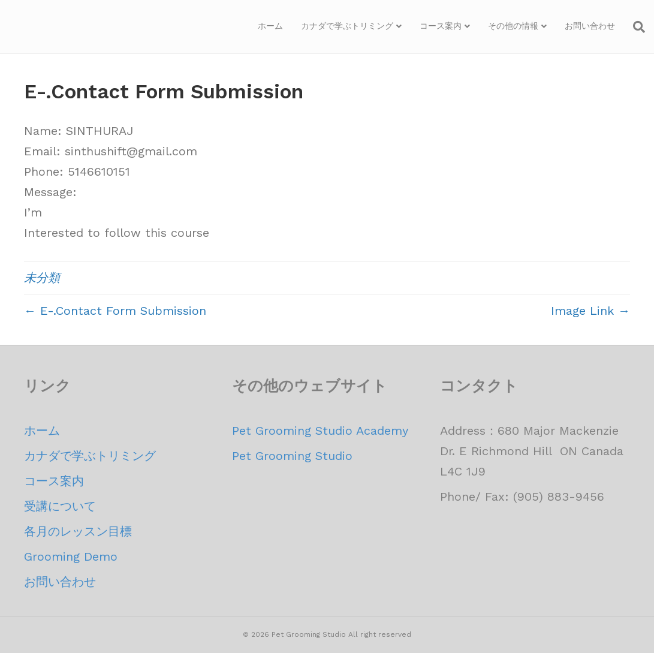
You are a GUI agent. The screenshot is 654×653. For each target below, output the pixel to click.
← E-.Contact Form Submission (115, 310)
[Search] (634, 27)
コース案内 (441, 26)
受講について (60, 506)
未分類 (42, 277)
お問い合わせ (590, 26)
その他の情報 (513, 26)
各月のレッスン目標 (78, 531)
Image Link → (590, 310)
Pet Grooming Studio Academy (320, 430)
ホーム (270, 26)
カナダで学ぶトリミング (347, 26)
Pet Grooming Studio (292, 456)
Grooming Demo (70, 556)
